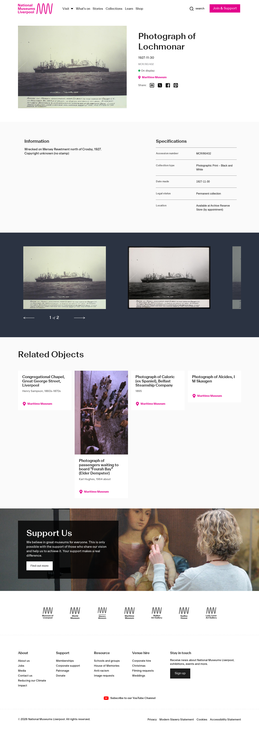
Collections (114, 9)
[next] (79, 318)
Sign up (180, 673)
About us (24, 660)
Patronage (62, 670)
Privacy (152, 719)
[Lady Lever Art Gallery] (211, 613)
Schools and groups (107, 660)
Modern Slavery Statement (176, 719)
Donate (60, 675)
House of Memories (106, 665)
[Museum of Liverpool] (48, 613)
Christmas (139, 665)
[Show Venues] (72, 9)
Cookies (202, 719)
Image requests (104, 675)
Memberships (65, 660)
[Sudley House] (184, 613)
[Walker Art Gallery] (157, 613)
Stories (98, 9)
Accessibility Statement (225, 719)
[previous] (29, 318)
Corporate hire (141, 660)
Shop (139, 9)
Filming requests (143, 670)
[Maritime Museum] (129, 613)
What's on (83, 9)
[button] (69, 279)
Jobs (21, 665)
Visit (65, 9)
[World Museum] (75, 613)
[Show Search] (196, 8)
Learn (129, 9)
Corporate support (68, 665)
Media (22, 670)
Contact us (25, 675)
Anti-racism (101, 670)
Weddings (138, 675)
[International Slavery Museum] (102, 613)
